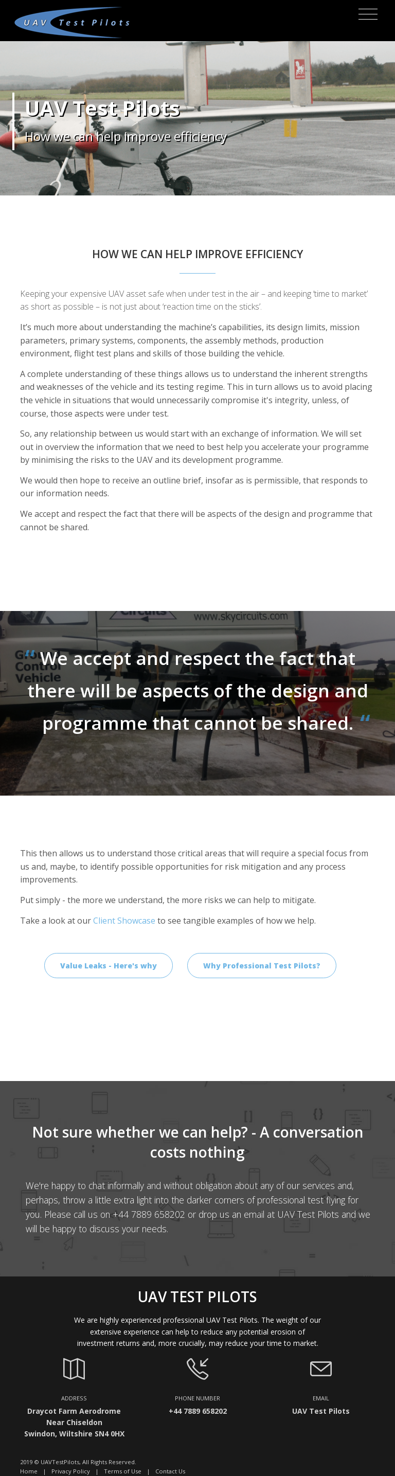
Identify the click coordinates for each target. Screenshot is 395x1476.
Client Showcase (124, 920)
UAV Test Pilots (308, 1214)
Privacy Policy (70, 1471)
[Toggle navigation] (368, 14)
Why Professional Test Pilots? (261, 965)
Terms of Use (122, 1471)
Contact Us (170, 1471)
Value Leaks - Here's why (108, 965)
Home (29, 1471)
